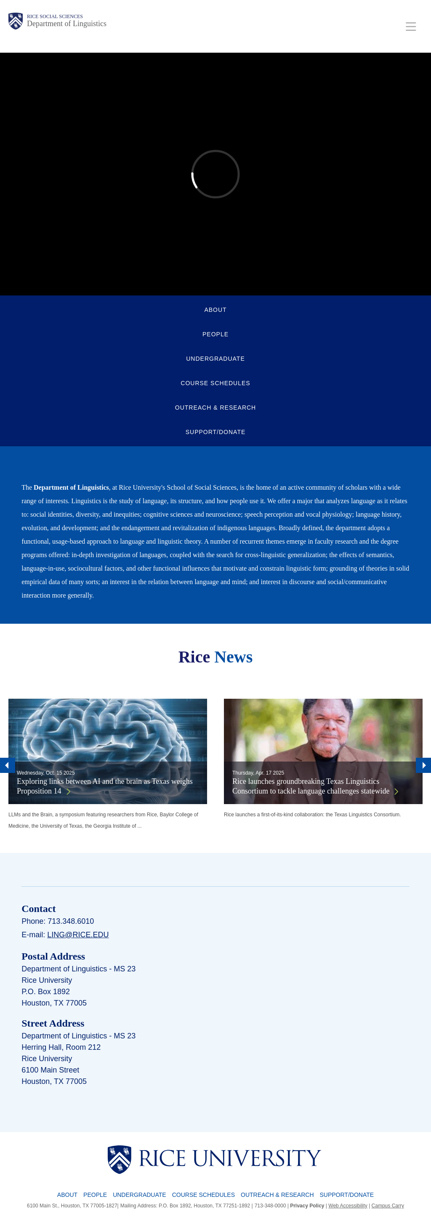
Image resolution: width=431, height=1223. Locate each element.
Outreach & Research (277, 1194)
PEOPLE (215, 334)
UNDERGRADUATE (215, 358)
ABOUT (215, 309)
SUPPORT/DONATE (216, 432)
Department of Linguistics (66, 23)
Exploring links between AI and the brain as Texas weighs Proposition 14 (105, 786)
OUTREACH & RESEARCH (215, 407)
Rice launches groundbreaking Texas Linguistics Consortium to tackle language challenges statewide (310, 786)
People (95, 1194)
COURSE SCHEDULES (215, 383)
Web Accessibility (347, 1206)
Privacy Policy (307, 1206)
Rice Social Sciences (55, 16)
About (67, 1194)
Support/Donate (347, 1194)
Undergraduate (139, 1194)
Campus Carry (388, 1206)
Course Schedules (203, 1194)
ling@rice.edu (78, 935)
